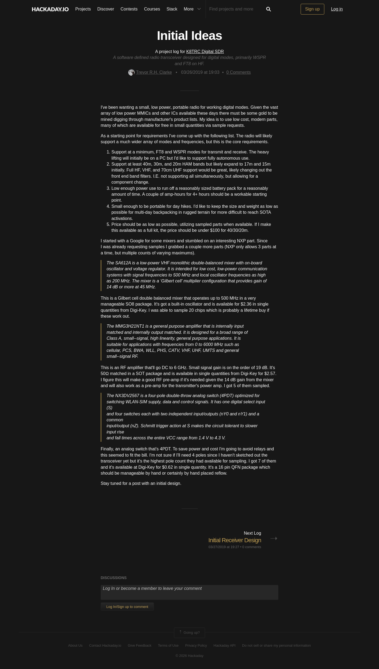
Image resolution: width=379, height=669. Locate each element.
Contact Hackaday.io (105, 645)
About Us (75, 645)
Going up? (189, 633)
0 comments (251, 547)
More (193, 9)
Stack (171, 9)
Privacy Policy (196, 645)
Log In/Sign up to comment (127, 607)
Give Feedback (139, 645)
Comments (238, 72)
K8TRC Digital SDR (205, 51)
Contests (129, 9)
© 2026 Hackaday (190, 656)
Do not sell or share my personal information (276, 645)
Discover (105, 9)
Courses (152, 9)
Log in (337, 9)
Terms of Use (168, 645)
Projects (83, 9)
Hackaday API (225, 645)
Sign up (312, 9)
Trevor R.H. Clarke (150, 72)
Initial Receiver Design (234, 540)
